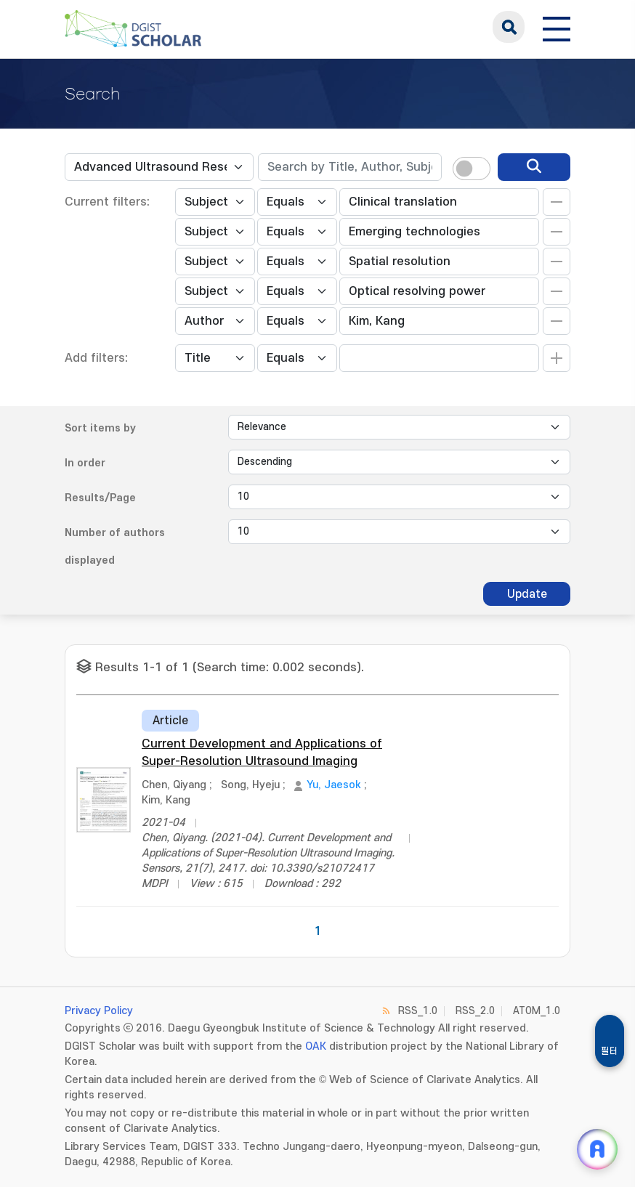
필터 (609, 1051)
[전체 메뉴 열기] (556, 27)
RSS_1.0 (417, 1010)
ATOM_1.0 (536, 1010)
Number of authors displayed (115, 547)
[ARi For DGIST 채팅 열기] (597, 1149)
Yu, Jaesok (334, 785)
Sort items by (100, 428)
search (509, 27)
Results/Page (100, 498)
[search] (534, 167)
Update (527, 594)
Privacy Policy (99, 1011)
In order (85, 463)
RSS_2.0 (475, 1010)
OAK (315, 1046)
